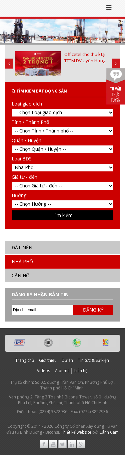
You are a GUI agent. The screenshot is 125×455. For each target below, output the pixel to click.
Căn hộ (21, 275)
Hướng (19, 195)
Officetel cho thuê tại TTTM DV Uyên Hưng (85, 57)
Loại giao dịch (27, 104)
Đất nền (22, 247)
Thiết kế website (76, 432)
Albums (62, 370)
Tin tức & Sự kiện (93, 360)
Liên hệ (81, 370)
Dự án (67, 360)
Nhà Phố (22, 261)
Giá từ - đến (24, 177)
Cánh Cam (109, 432)
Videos (43, 370)
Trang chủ (24, 360)
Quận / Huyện (26, 140)
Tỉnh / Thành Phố (30, 122)
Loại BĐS (22, 158)
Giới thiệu (48, 360)
